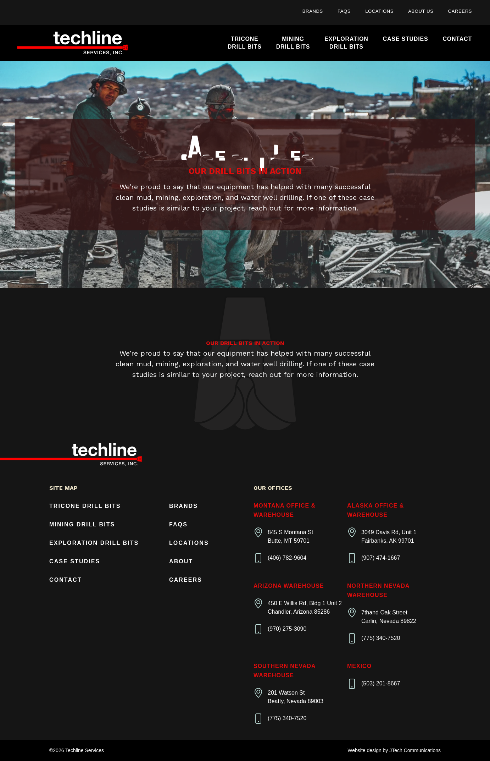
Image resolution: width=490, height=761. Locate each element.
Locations (379, 11)
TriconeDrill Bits (245, 43)
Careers (460, 11)
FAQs (344, 11)
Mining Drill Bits (82, 524)
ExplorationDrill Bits (346, 43)
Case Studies (405, 39)
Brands (312, 11)
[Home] (72, 43)
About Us (420, 11)
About (181, 561)
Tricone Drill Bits (85, 506)
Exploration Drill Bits (94, 543)
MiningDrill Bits (293, 43)
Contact (457, 39)
